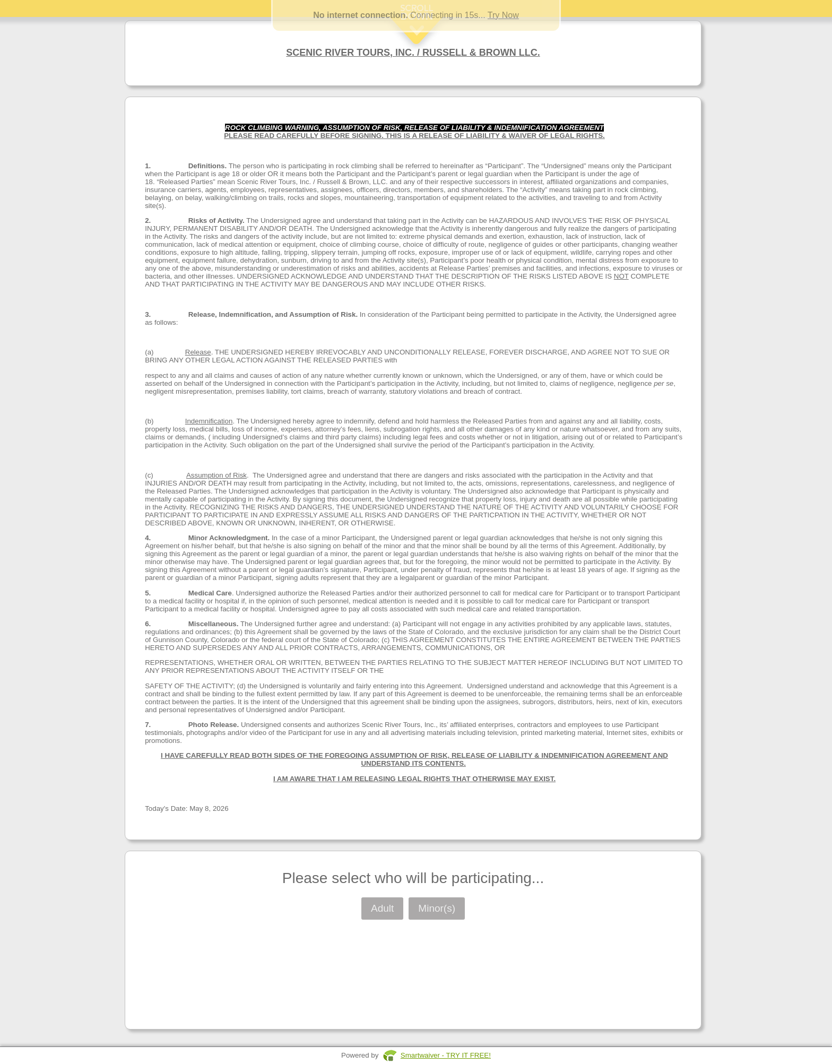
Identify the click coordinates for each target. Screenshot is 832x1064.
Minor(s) (436, 908)
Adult (382, 908)
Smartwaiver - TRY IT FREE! (446, 1055)
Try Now (503, 15)
